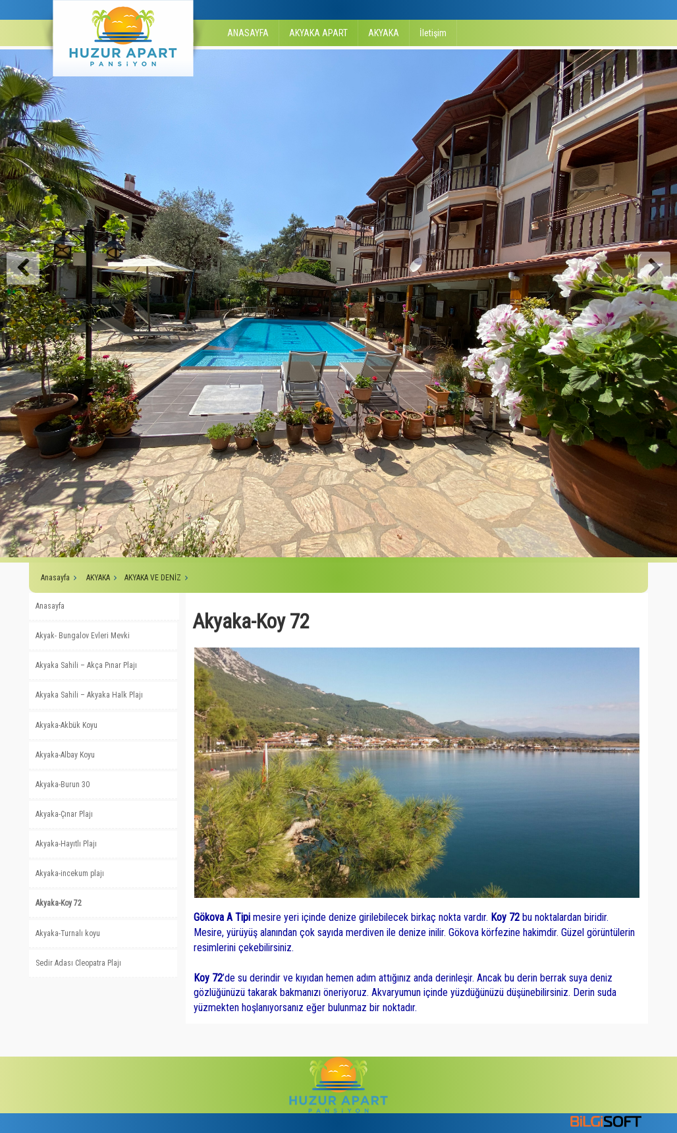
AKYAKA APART (318, 33)
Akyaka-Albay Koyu (65, 755)
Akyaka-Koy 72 (59, 903)
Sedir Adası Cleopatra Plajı (78, 963)
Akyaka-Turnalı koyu (68, 933)
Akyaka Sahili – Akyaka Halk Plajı (89, 695)
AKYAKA (383, 33)
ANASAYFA (248, 33)
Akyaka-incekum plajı (70, 873)
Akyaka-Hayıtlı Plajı (66, 843)
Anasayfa (55, 577)
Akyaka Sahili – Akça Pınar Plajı (86, 665)
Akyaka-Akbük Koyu (66, 725)
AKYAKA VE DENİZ (152, 577)
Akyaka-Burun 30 (63, 784)
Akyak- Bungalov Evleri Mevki (83, 635)
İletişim (433, 33)
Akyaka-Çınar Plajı (64, 814)
